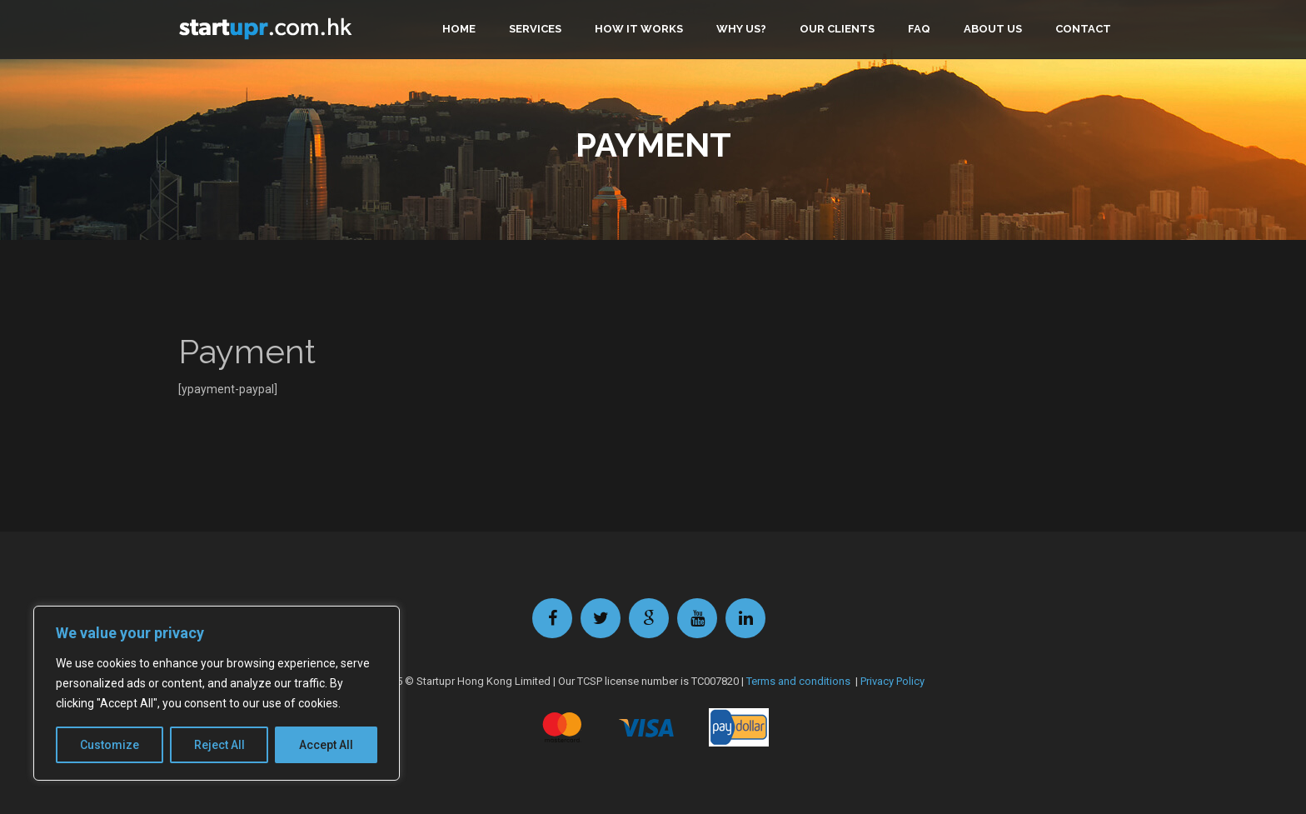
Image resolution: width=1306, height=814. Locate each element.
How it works (639, 28)
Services (535, 28)
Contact (1083, 28)
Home (459, 28)
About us (993, 28)
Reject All (219, 745)
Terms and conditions (798, 681)
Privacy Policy (892, 681)
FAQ (919, 28)
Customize (109, 745)
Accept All (326, 745)
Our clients (837, 28)
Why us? (741, 28)
